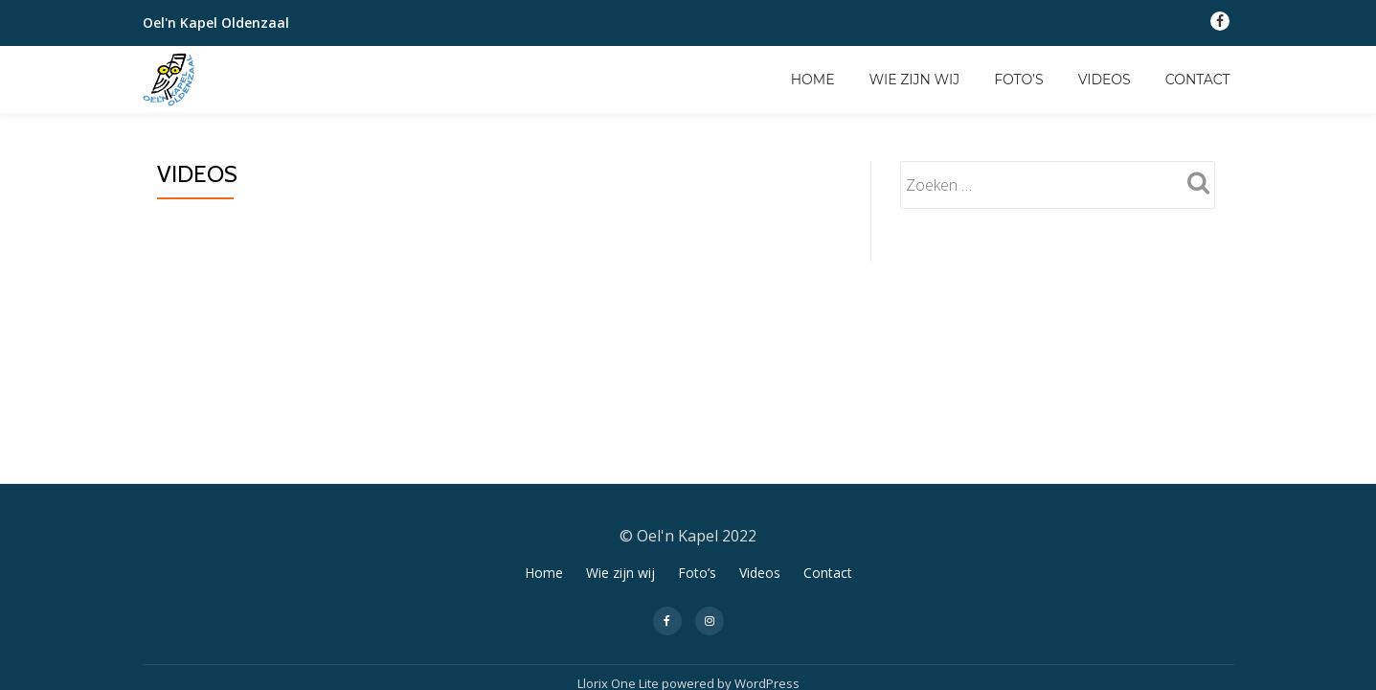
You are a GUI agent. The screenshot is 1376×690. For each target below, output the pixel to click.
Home (813, 79)
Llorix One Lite (619, 463)
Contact (1197, 79)
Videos (1104, 79)
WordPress (767, 463)
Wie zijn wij (914, 79)
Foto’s (1019, 79)
